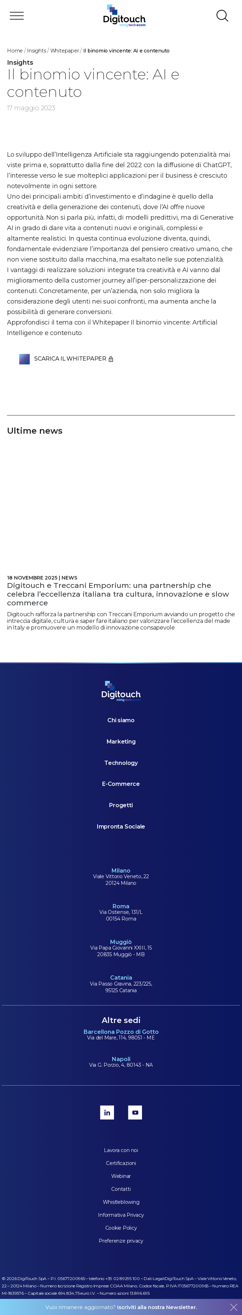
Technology (121, 763)
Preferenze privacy (121, 1241)
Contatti (120, 1189)
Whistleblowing (121, 1202)
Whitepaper (64, 51)
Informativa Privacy (121, 1215)
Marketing (121, 741)
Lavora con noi (121, 1150)
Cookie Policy (121, 1228)
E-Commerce (121, 784)
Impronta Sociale (121, 826)
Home (15, 51)
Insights (36, 51)
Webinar (121, 1176)
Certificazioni (121, 1163)
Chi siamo (121, 720)
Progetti (121, 805)
